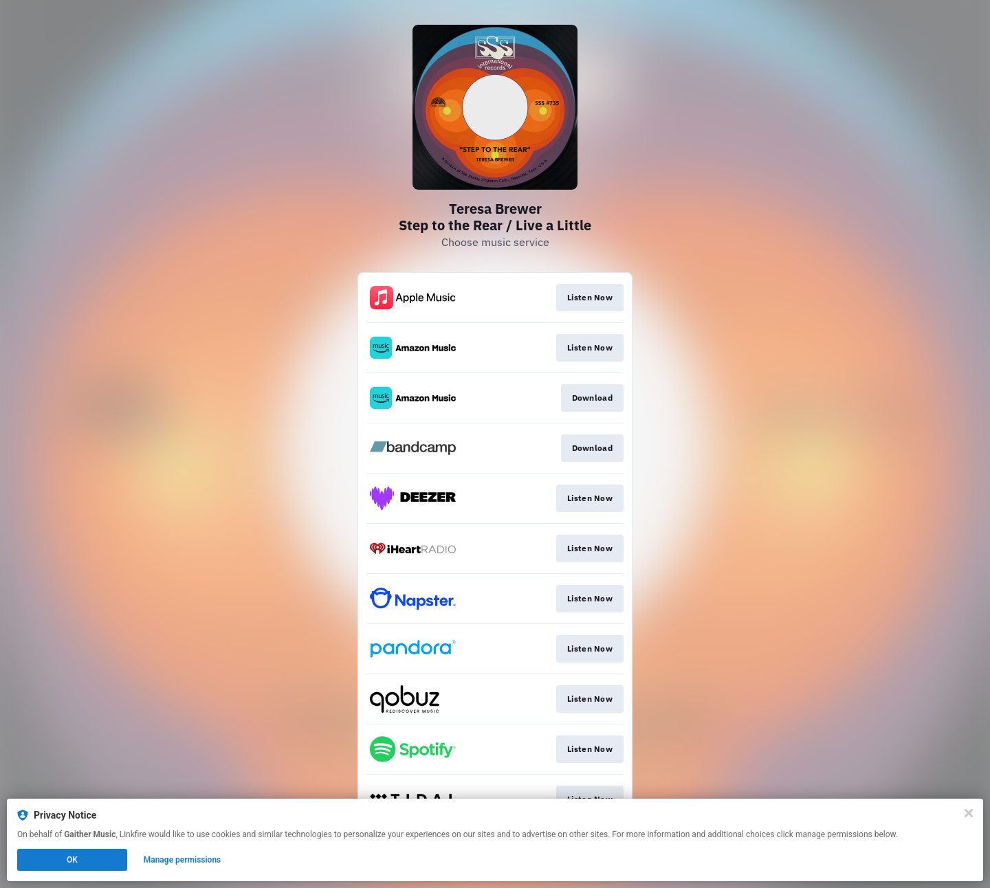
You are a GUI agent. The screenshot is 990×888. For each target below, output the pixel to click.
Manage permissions (182, 860)
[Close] (969, 813)
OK (72, 860)
